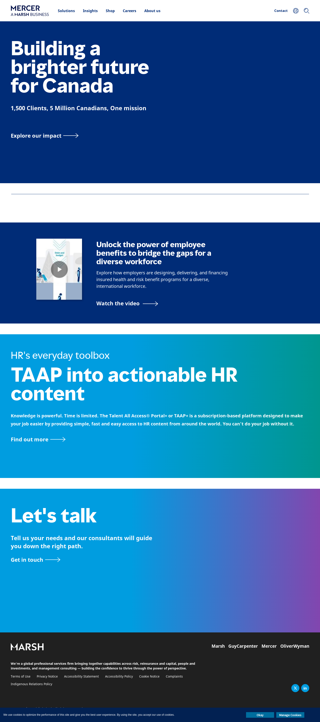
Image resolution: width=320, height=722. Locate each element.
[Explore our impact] (44, 135)
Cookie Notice (149, 676)
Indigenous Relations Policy (31, 684)
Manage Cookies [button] (290, 715)
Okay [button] (260, 715)
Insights (90, 10)
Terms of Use (20, 676)
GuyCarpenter (243, 646)
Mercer (269, 646)
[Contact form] (35, 559)
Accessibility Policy (119, 676)
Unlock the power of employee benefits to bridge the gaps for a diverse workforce (153, 253)
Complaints (174, 676)
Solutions (66, 10)
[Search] (306, 11)
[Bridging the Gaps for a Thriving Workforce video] (127, 303)
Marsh (218, 646)
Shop (110, 10)
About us (152, 10)
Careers (129, 10)
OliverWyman (294, 646)
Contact (281, 10)
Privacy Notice (47, 676)
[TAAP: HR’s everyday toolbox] (160, 439)
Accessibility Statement (81, 676)
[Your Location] (295, 11)
